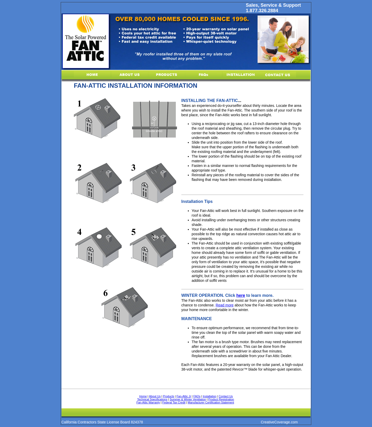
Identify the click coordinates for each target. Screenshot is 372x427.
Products (168, 396)
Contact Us (226, 396)
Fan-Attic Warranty (148, 402)
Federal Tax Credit (173, 402)
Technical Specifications (152, 399)
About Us (155, 396)
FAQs (197, 396)
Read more (225, 305)
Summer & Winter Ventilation (188, 399)
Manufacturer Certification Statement (211, 402)
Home (143, 396)
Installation (209, 396)
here (240, 295)
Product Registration (221, 399)
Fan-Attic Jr (183, 396)
